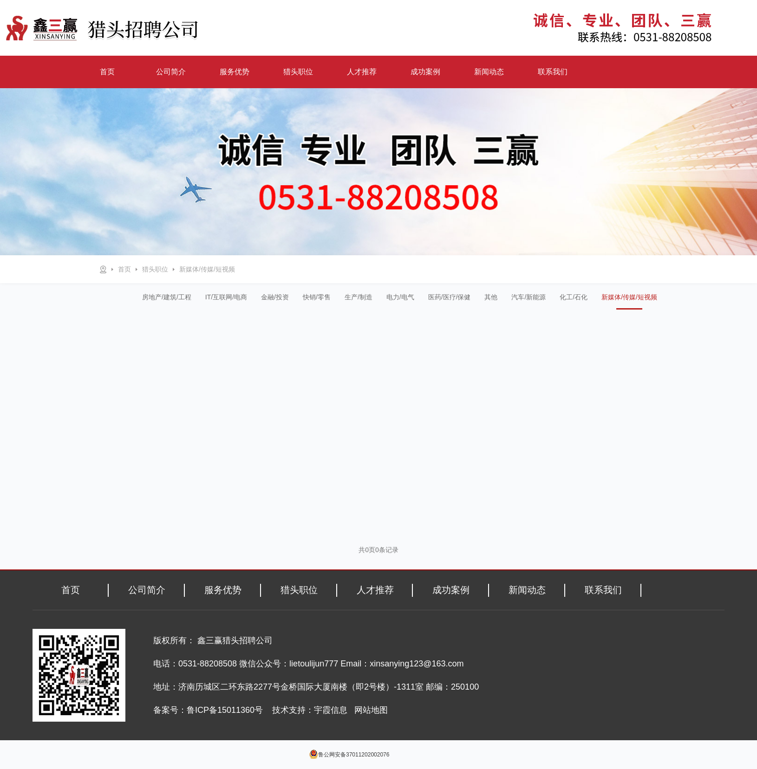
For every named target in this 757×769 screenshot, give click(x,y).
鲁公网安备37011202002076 (353, 754)
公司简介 (171, 72)
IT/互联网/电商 (226, 297)
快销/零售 (317, 297)
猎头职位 (298, 72)
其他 (490, 297)
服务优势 (234, 72)
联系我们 (553, 72)
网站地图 (371, 710)
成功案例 (425, 72)
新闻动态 (489, 72)
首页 (107, 72)
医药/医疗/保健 (449, 297)
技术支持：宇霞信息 (309, 710)
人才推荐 (362, 72)
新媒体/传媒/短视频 (207, 269)
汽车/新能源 (528, 297)
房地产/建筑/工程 (166, 297)
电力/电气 (400, 297)
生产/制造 (358, 297)
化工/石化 (573, 297)
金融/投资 (275, 297)
